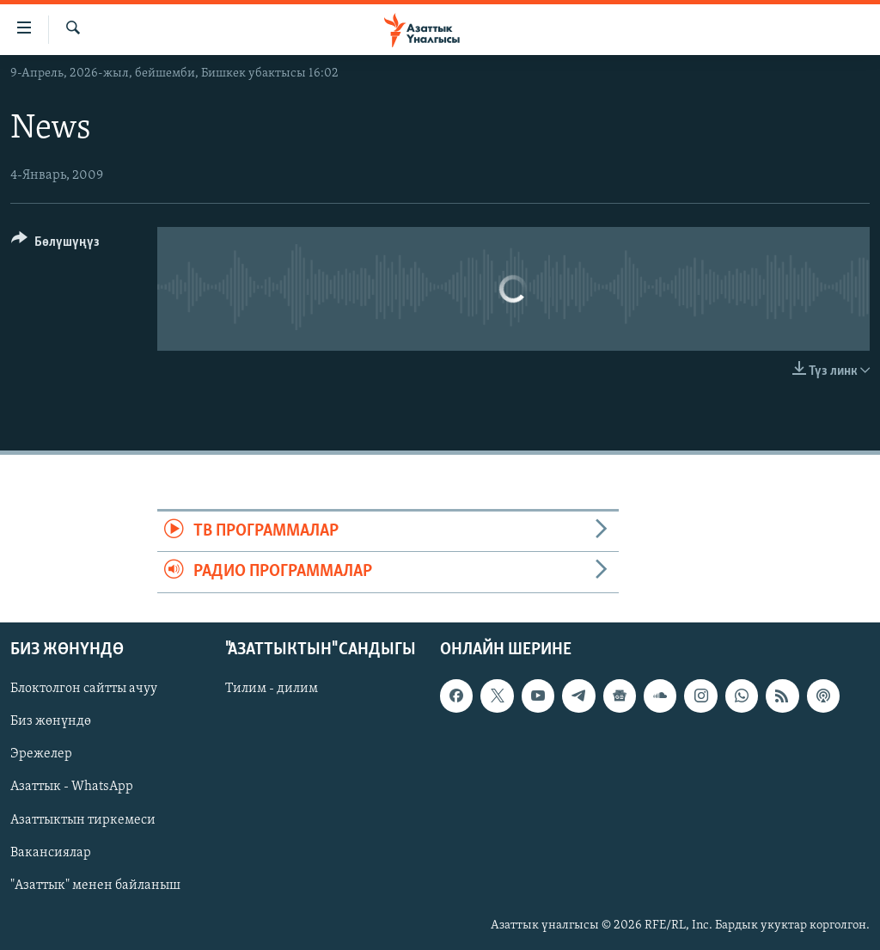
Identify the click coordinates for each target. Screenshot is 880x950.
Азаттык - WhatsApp (71, 787)
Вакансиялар (50, 852)
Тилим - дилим (271, 689)
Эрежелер (41, 754)
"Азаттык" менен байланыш (95, 885)
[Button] (55, 244)
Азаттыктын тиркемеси (83, 819)
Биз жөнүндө (50, 721)
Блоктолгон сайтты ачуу (83, 689)
